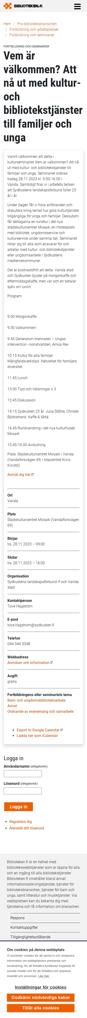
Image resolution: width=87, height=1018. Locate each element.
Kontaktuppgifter (24, 927)
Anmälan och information (28, 662)
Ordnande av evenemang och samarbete (40, 711)
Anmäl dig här (18, 474)
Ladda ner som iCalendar (37, 735)
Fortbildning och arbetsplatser (34, 29)
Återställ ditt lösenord (26, 828)
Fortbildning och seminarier (32, 35)
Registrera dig (20, 821)
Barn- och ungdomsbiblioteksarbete (36, 700)
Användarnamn (16, 766)
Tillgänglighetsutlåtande (30, 937)
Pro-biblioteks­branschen (37, 24)
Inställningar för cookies (40, 987)
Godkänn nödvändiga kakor (40, 997)
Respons (17, 918)
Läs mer (43, 976)
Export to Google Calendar (38, 730)
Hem (7, 24)
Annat (12, 706)
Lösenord (11, 783)
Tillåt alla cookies (40, 1007)
